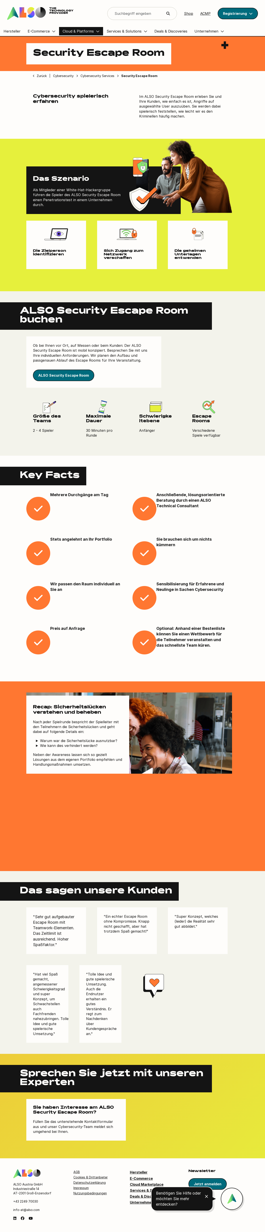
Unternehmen (142, 1202)
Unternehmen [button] (206, 31)
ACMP (205, 13)
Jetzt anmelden (207, 1184)
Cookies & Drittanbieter (90, 1177)
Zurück (42, 76)
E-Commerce (141, 1178)
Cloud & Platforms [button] (78, 31)
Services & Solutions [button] (124, 31)
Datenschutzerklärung (89, 1182)
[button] (238, 13)
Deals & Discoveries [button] (170, 31)
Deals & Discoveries (147, 1196)
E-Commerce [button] (39, 31)
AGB (76, 1172)
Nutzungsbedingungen (90, 1193)
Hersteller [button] (12, 31)
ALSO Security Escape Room (63, 375)
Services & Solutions (148, 1190)
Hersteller (139, 1172)
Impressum (81, 1188)
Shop (188, 13)
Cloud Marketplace (146, 1184)
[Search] (142, 13)
